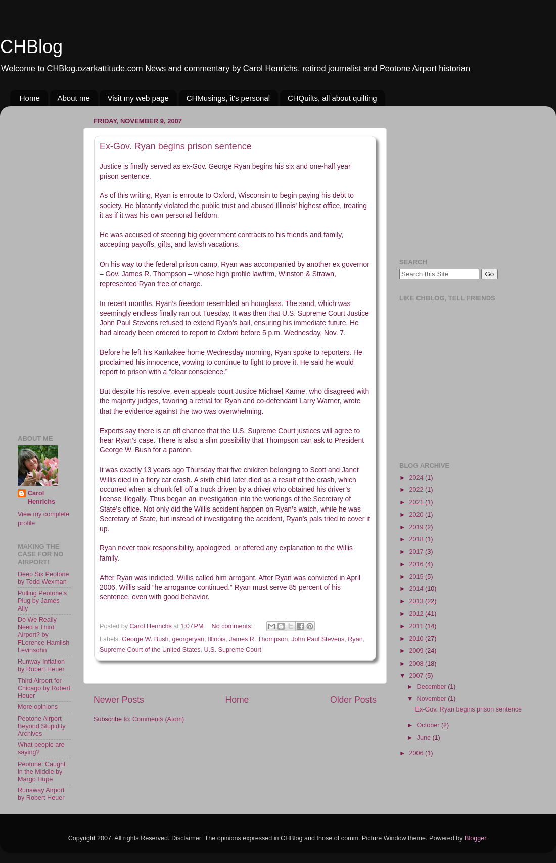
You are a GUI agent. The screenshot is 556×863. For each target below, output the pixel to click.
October (429, 725)
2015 (417, 576)
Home (30, 98)
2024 (417, 477)
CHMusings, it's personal (228, 98)
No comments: (233, 626)
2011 (417, 626)
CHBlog (31, 46)
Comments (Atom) (158, 719)
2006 (417, 753)
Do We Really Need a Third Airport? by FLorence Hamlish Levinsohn (43, 634)
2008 (417, 663)
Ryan (355, 639)
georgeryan (188, 639)
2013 (417, 601)
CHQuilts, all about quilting (332, 98)
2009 (417, 650)
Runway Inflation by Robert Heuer (41, 665)
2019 (417, 527)
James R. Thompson (258, 639)
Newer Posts (119, 700)
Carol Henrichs (41, 498)
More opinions (38, 706)
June (425, 737)
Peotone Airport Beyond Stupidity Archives (42, 726)
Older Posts (353, 700)
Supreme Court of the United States (150, 649)
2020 (417, 514)
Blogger (475, 838)
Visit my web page (137, 98)
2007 (417, 675)
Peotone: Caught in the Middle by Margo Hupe (42, 771)
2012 (417, 613)
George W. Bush (145, 639)
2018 (417, 539)
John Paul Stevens (317, 639)
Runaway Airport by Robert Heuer (41, 794)
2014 (417, 588)
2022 (417, 489)
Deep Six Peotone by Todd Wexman (43, 578)
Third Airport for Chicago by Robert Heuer (44, 688)
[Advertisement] (48, 265)
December (432, 686)
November (432, 698)
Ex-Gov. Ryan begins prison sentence (176, 146)
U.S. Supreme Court (232, 649)
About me (74, 98)
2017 (417, 551)
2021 (417, 502)
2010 (417, 638)
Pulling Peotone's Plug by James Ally (42, 601)
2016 (417, 564)
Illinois (216, 639)
